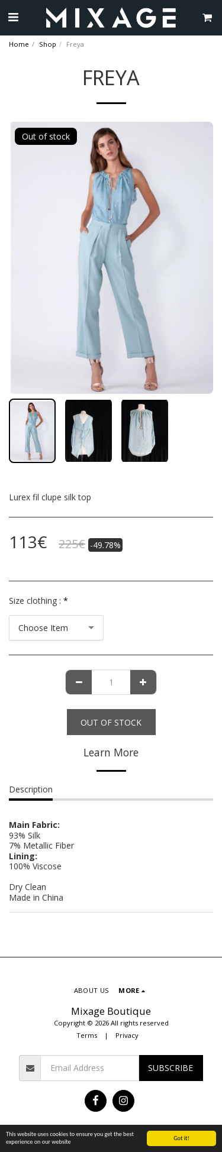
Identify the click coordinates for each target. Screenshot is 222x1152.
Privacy (127, 1035)
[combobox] (56, 627)
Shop (47, 44)
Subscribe (170, 1067)
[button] (13, 17)
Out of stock (111, 722)
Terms (86, 1035)
